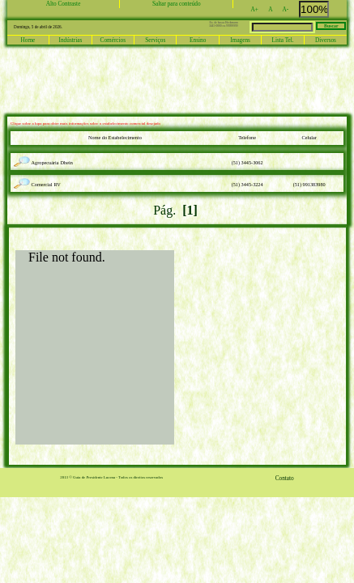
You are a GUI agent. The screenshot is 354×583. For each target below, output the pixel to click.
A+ (259, 9)
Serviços (155, 40)
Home (28, 40)
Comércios (113, 40)
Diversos (325, 40)
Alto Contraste (63, 4)
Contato (284, 478)
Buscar (331, 25)
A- (289, 9)
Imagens (240, 40)
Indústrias (71, 40)
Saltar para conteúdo (176, 4)
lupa (23, 157)
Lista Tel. (282, 40)
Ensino (198, 40)
